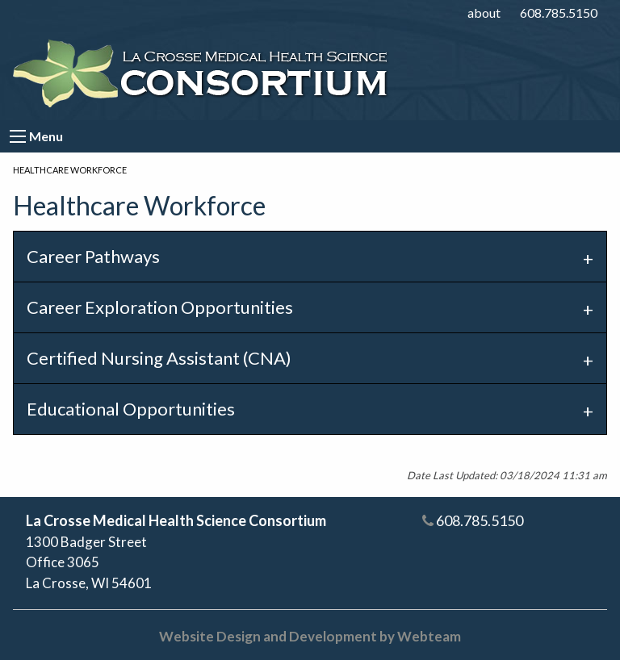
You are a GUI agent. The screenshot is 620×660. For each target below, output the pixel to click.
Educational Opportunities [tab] (131, 409)
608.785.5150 (558, 12)
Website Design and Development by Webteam (310, 636)
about (484, 12)
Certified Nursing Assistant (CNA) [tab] (159, 358)
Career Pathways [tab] (93, 256)
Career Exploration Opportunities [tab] (160, 307)
